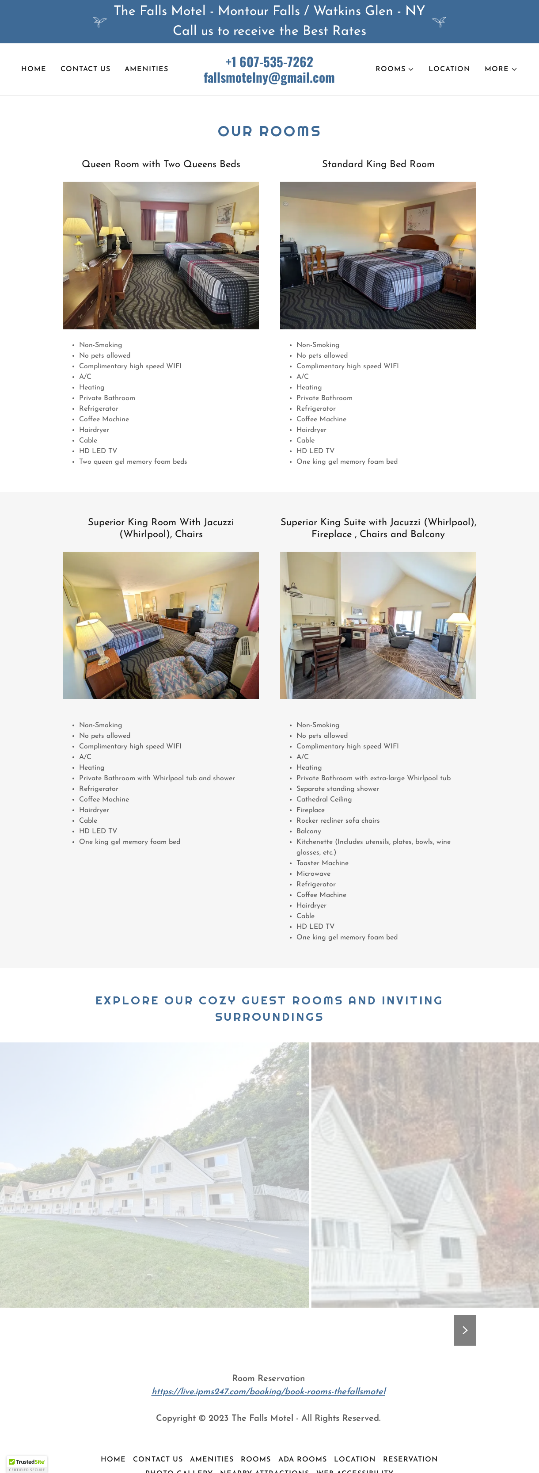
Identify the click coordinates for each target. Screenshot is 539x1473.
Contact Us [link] (85, 69)
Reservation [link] (410, 1459)
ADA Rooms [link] (302, 1459)
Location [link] (450, 69)
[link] (270, 80)
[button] (395, 69)
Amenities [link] (146, 69)
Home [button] (113, 1459)
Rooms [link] (256, 1459)
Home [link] (33, 69)
